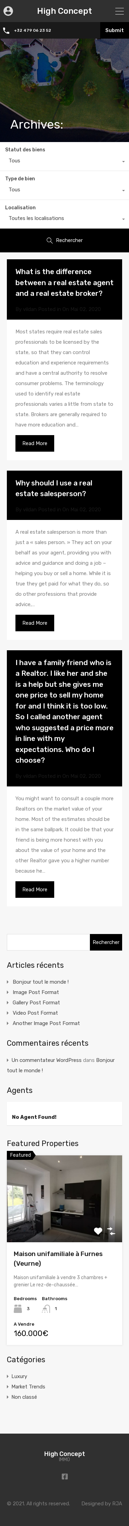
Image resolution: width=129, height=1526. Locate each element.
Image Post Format (36, 992)
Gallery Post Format (36, 1003)
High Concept (64, 11)
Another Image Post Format (46, 1023)
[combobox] (64, 162)
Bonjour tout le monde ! (41, 982)
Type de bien (20, 179)
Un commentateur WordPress (46, 1060)
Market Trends (28, 1387)
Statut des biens (25, 150)
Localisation (20, 208)
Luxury (19, 1376)
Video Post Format (35, 1013)
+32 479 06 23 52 (32, 30)
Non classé (24, 1397)
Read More (34, 443)
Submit (114, 30)
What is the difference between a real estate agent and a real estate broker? (64, 282)
